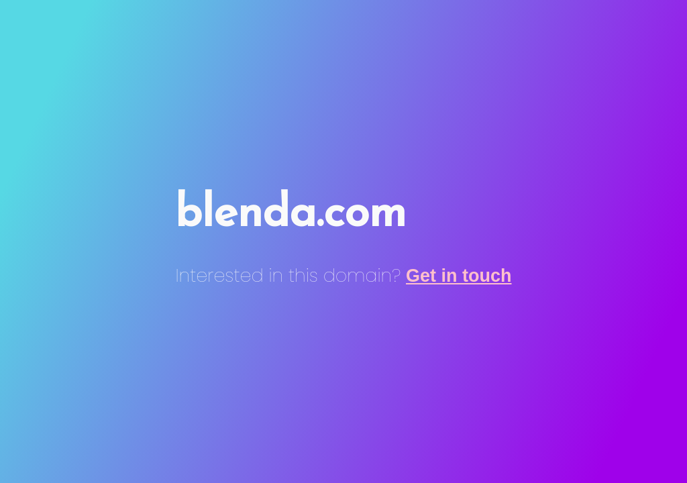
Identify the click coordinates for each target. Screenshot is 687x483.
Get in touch (459, 276)
